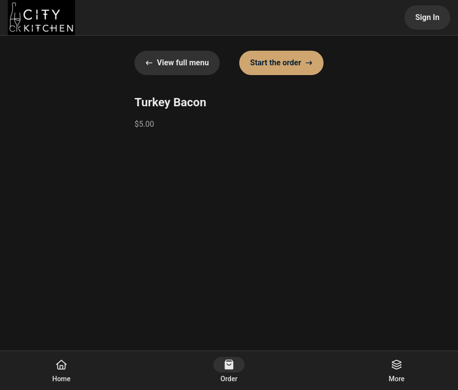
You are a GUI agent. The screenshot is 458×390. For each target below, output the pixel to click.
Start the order (281, 62)
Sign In (427, 17)
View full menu (177, 62)
